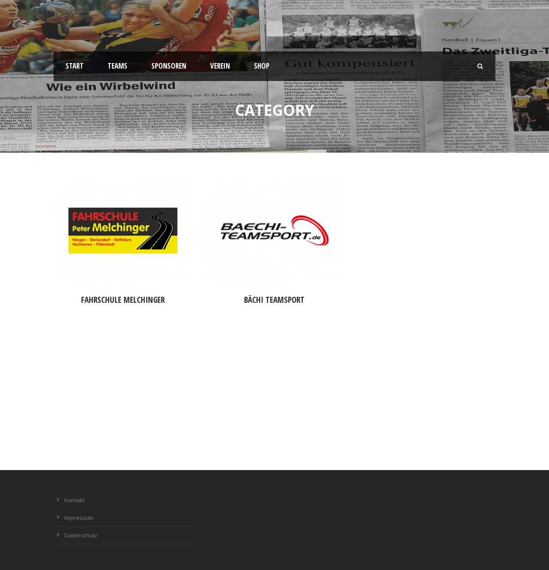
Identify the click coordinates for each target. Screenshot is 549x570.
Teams (117, 66)
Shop (261, 66)
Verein (220, 66)
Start (75, 66)
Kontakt (74, 500)
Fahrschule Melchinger (123, 299)
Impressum (79, 518)
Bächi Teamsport (274, 299)
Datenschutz (80, 535)
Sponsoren (168, 66)
